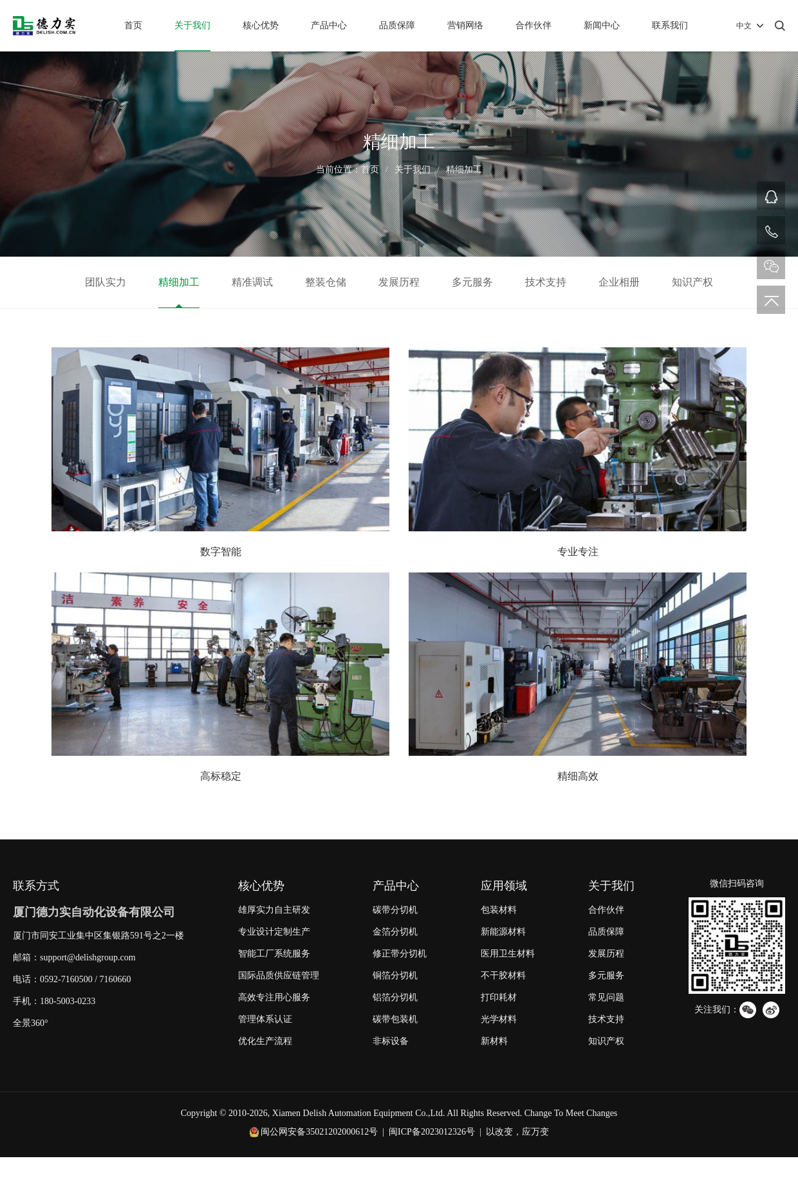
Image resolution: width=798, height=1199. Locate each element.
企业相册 (619, 282)
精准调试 (252, 282)
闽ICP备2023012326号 (432, 1132)
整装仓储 (325, 282)
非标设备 (391, 1041)
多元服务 (472, 282)
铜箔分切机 (395, 975)
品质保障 (397, 25)
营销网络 (465, 25)
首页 (133, 25)
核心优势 (261, 25)
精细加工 (464, 169)
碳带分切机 (395, 910)
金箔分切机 (395, 932)
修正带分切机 (400, 953)
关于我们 (192, 25)
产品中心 (329, 25)
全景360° (30, 1023)
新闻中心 (602, 25)
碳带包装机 (395, 1019)
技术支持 (545, 282)
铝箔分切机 (395, 997)
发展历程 (399, 282)
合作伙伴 (533, 25)
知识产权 (692, 282)
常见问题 (606, 997)
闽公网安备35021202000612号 (319, 1132)
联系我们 (670, 25)
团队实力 (105, 282)
